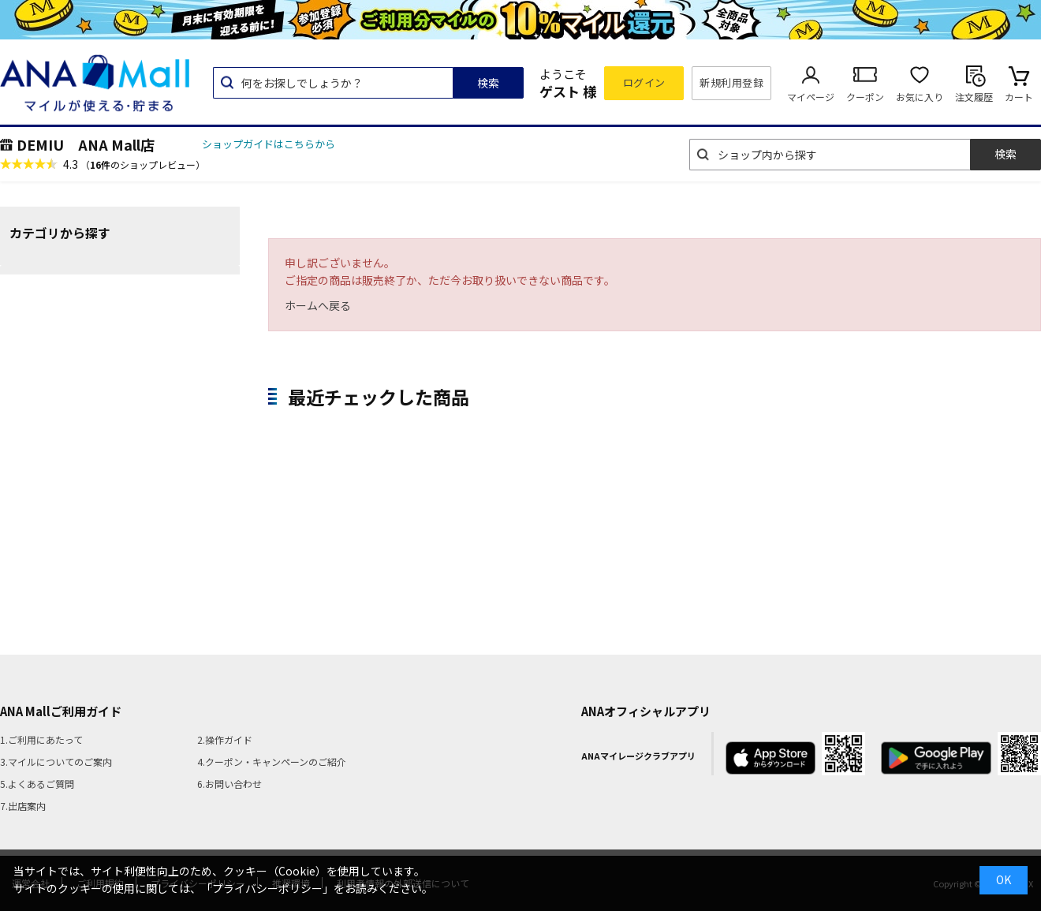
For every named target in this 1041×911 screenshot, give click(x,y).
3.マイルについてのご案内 (56, 761)
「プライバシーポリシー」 (267, 888)
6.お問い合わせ (229, 783)
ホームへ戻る (318, 305)
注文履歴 (974, 96)
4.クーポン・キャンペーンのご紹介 (271, 761)
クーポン (865, 96)
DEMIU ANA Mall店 (86, 144)
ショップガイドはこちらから (268, 143)
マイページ (810, 96)
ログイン (644, 82)
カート (1019, 96)
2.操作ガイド (224, 739)
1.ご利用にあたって (41, 739)
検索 (488, 83)
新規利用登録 (731, 82)
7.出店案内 (23, 805)
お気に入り (919, 96)
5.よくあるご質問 (37, 783)
